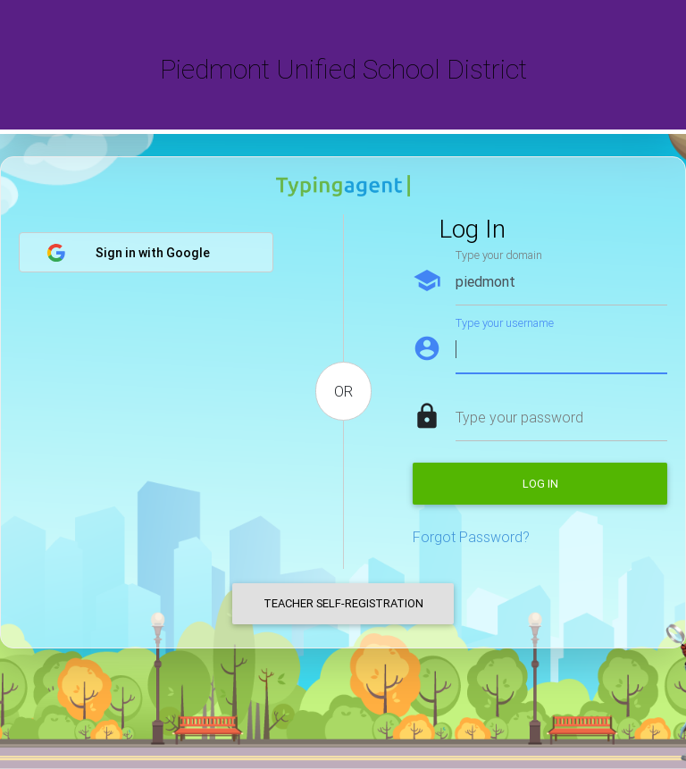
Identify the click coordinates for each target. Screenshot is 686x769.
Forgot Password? (471, 537)
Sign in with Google (128, 253)
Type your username (505, 322)
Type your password (519, 417)
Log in (540, 483)
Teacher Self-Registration (343, 603)
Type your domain (499, 255)
